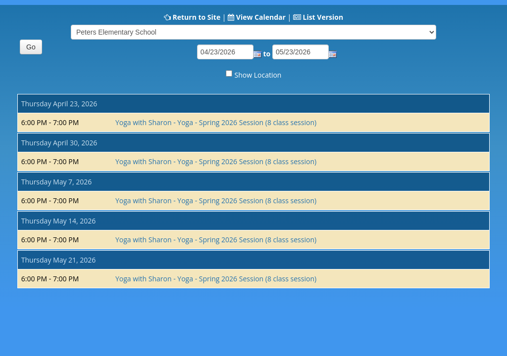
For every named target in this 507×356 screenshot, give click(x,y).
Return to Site (196, 17)
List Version (323, 17)
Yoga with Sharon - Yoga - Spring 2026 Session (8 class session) (215, 122)
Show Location (258, 75)
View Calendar (261, 17)
